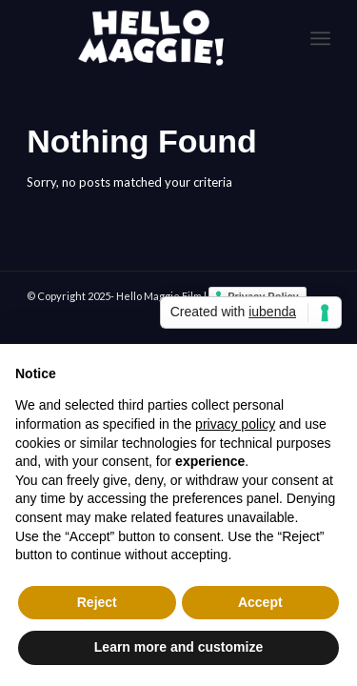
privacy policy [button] (235, 424)
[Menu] (320, 38)
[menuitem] (320, 38)
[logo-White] (148, 38)
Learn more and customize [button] (178, 647)
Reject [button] (97, 602)
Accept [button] (260, 602)
